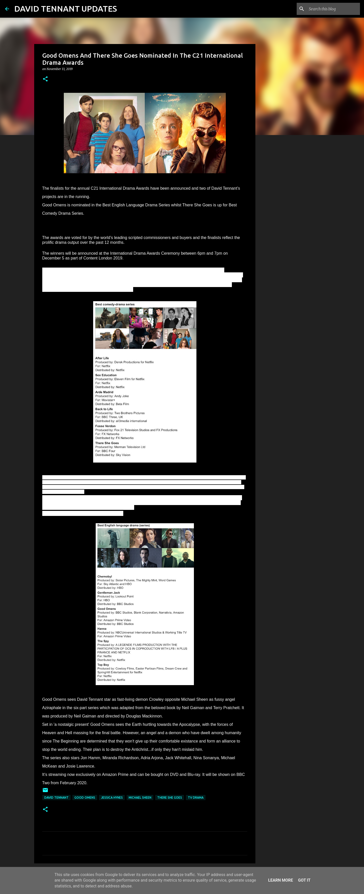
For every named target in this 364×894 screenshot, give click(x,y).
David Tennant (56, 797)
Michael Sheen (140, 797)
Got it (304, 880)
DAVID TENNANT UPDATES (65, 8)
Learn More (280, 880)
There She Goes (169, 797)
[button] (45, 79)
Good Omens (84, 797)
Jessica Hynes (112, 797)
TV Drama (196, 797)
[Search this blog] (333, 9)
